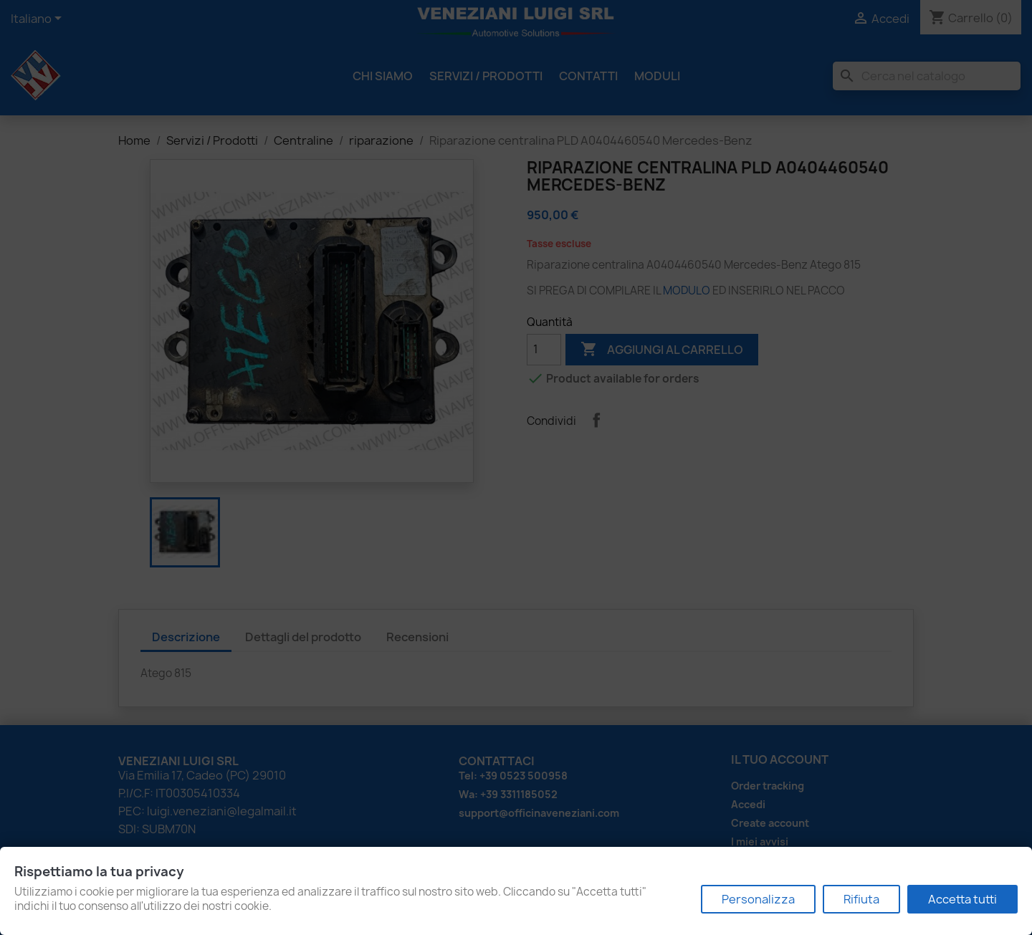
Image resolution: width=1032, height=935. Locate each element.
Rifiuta (861, 899)
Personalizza (758, 899)
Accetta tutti (962, 899)
